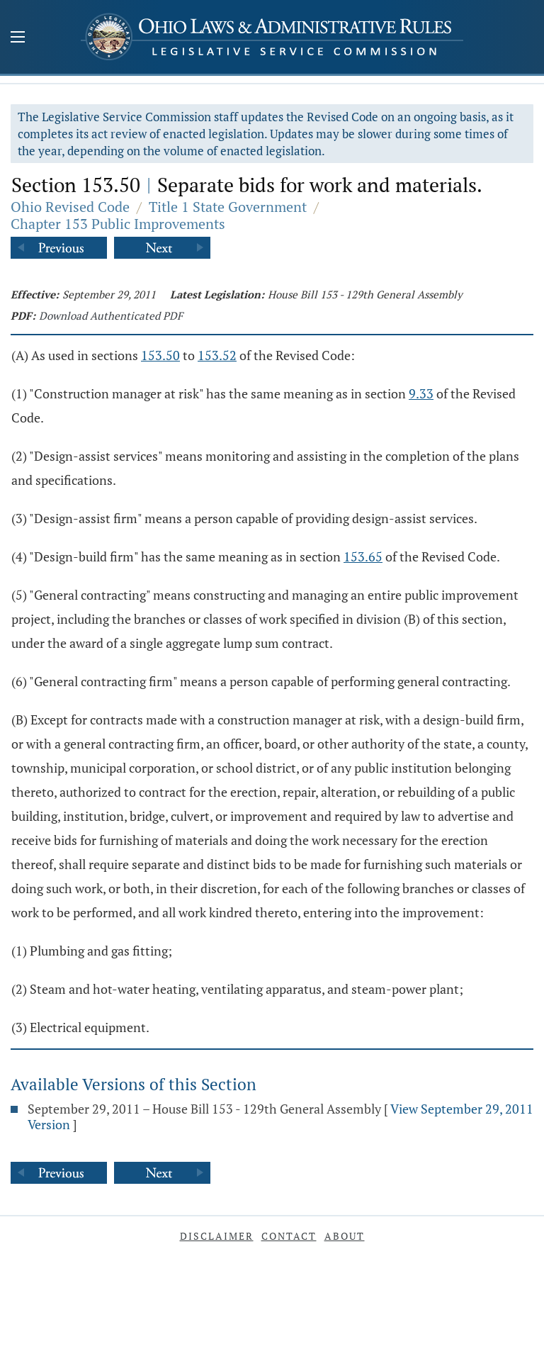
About (344, 1236)
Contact (289, 1236)
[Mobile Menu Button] (18, 38)
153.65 (363, 556)
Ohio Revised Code (70, 206)
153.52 (217, 355)
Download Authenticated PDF (111, 315)
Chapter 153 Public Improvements (118, 223)
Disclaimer (217, 1236)
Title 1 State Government (228, 206)
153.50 (160, 355)
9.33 (421, 393)
